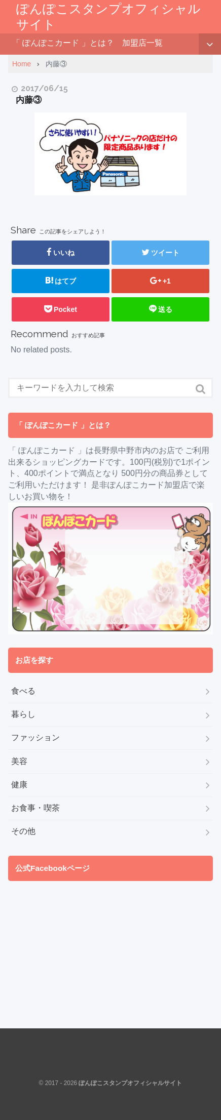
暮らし (23, 714)
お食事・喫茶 (35, 808)
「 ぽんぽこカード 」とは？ (63, 42)
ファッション (35, 737)
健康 (19, 784)
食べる (23, 691)
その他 (23, 831)
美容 (19, 761)
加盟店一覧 (142, 42)
